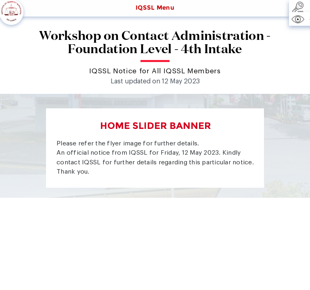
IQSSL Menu (155, 7)
